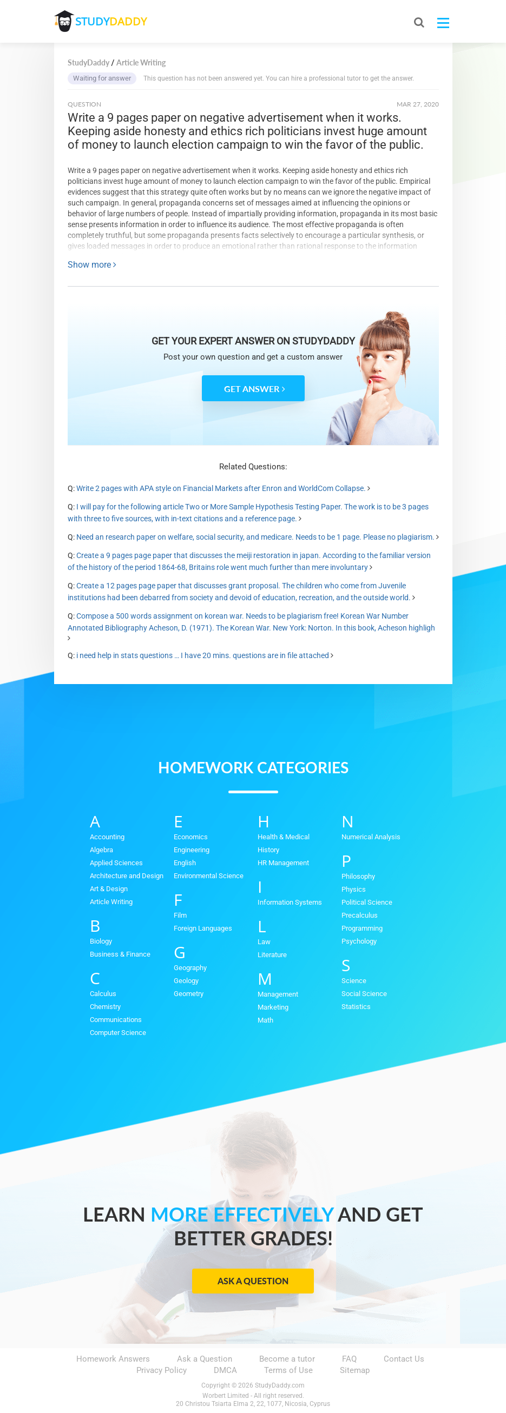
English (185, 863)
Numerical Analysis (370, 837)
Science (353, 981)
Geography (190, 968)
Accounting (107, 837)
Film (180, 915)
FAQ (349, 1359)
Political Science (366, 902)
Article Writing (111, 902)
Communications (116, 1020)
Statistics (356, 1007)
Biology (101, 941)
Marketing (273, 1007)
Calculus (103, 994)
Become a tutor (287, 1359)
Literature (272, 955)
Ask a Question (253, 1281)
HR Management (283, 863)
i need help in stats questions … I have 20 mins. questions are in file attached (202, 655)
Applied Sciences (116, 863)
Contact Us (404, 1359)
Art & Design (109, 889)
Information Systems (290, 902)
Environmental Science (209, 876)
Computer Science (118, 1033)
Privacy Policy (161, 1370)
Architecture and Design (126, 876)
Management (278, 994)
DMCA (225, 1370)
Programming (362, 928)
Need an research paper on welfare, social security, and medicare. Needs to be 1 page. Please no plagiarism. (255, 537)
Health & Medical (284, 837)
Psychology (359, 941)
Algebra (101, 850)
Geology (186, 981)
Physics (353, 889)
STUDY (111, 21)
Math (265, 1020)
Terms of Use (288, 1370)
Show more (92, 265)
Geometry (188, 994)
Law (264, 942)
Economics (191, 837)
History (268, 850)
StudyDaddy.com (280, 1385)
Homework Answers (113, 1359)
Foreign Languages (203, 928)
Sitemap (355, 1370)
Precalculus (359, 915)
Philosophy (358, 876)
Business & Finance (120, 954)
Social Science (364, 994)
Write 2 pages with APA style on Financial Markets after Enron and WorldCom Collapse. (221, 488)
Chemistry (105, 1007)
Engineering (191, 850)
